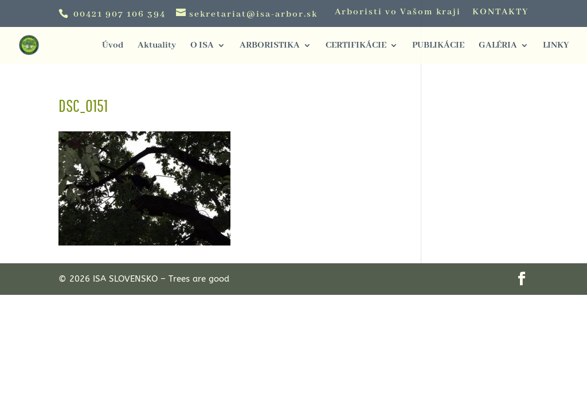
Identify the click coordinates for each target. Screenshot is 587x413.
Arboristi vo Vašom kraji (398, 12)
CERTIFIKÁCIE (356, 46)
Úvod (112, 46)
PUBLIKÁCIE (438, 46)
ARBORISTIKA (270, 46)
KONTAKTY (500, 12)
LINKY (556, 46)
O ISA (202, 46)
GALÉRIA (498, 46)
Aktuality (157, 46)
